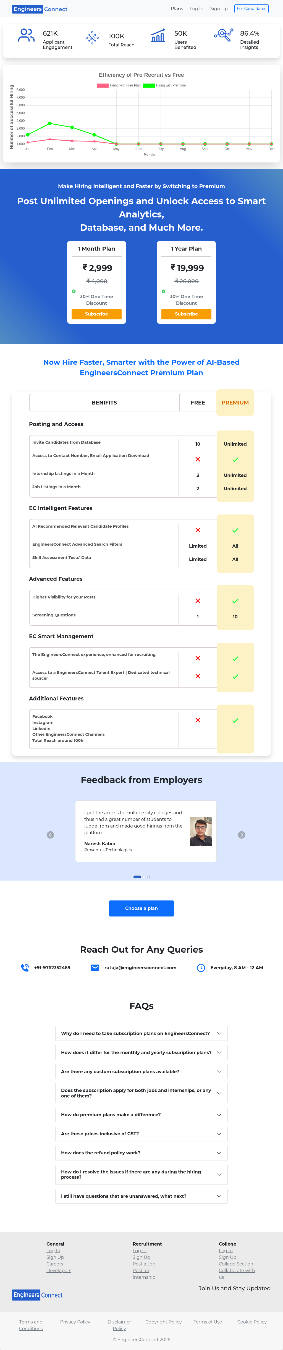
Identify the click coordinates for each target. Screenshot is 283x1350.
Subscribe (96, 314)
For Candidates (251, 8)
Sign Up (219, 8)
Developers (58, 1270)
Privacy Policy (75, 1322)
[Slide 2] (144, 877)
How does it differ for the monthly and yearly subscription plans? (136, 1052)
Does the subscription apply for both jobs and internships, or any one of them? (136, 1093)
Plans (177, 8)
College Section (236, 1264)
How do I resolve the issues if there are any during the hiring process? (131, 1174)
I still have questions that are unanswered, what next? (123, 1196)
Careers (54, 1264)
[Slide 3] (148, 877)
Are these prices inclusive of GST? (100, 1133)
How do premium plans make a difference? (111, 1114)
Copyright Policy (164, 1322)
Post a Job (144, 1264)
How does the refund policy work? (101, 1152)
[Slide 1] (137, 877)
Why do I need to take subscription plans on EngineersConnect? (135, 1033)
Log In (196, 8)
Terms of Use (207, 1322)
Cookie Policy (252, 1322)
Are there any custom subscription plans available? (120, 1071)
